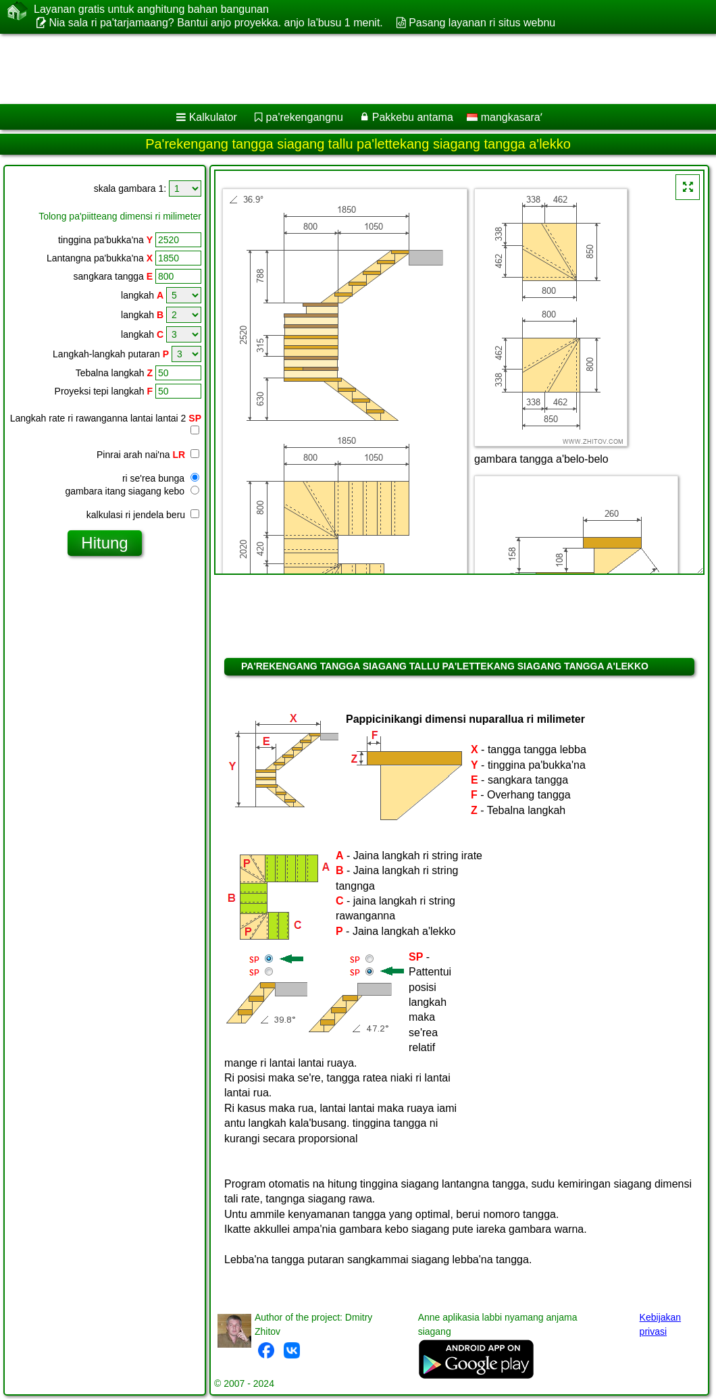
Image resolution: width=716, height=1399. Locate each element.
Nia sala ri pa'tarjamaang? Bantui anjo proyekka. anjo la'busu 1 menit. (215, 22)
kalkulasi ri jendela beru (142, 514)
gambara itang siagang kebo (132, 491)
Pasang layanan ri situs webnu (482, 22)
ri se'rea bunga (160, 478)
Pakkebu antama (412, 117)
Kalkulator (213, 117)
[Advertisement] (345, 69)
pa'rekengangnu (304, 117)
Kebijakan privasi (661, 1324)
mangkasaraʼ (504, 117)
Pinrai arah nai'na (148, 454)
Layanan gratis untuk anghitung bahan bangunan (151, 9)
